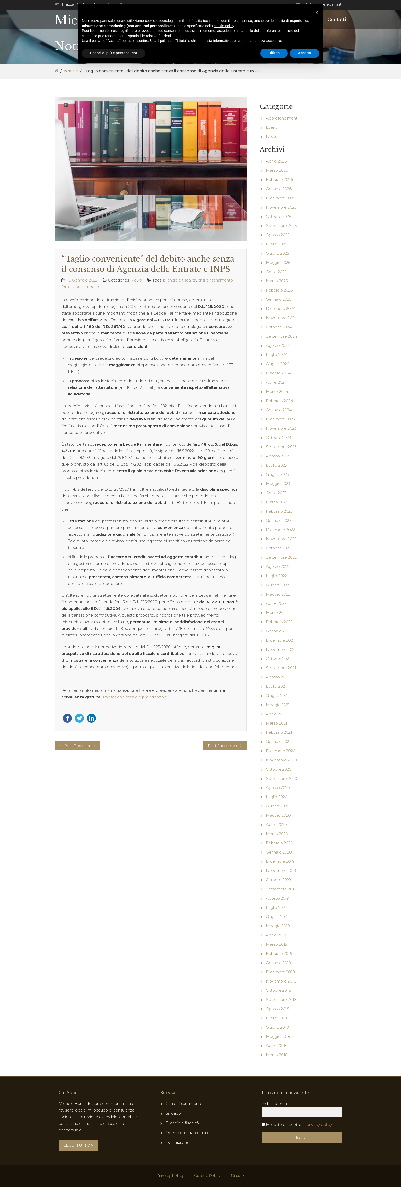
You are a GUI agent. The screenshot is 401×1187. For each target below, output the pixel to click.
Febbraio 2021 (279, 732)
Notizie (71, 70)
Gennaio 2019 (278, 962)
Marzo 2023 (277, 502)
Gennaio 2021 (278, 741)
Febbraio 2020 (279, 842)
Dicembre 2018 (280, 971)
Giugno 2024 (277, 363)
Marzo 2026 (277, 170)
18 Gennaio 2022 (82, 280)
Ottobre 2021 (278, 658)
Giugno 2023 (277, 474)
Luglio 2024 (276, 354)
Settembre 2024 (281, 336)
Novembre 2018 (281, 981)
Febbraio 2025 (279, 290)
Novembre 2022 (281, 538)
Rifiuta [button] (274, 53)
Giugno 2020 (277, 806)
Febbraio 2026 (279, 179)
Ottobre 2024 (279, 327)
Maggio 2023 (278, 483)
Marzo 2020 (277, 833)
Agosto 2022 (277, 566)
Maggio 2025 (278, 262)
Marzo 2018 (277, 1054)
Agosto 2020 (278, 787)
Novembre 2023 (281, 428)
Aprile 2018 (276, 1045)
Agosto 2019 (277, 898)
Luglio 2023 (276, 465)
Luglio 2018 (276, 1018)
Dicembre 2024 (280, 308)
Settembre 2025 (281, 225)
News (136, 280)
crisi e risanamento (215, 280)
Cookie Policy (207, 1175)
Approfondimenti (282, 118)
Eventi (272, 127)
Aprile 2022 (276, 603)
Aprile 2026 (276, 161)
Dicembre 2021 (280, 640)
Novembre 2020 (281, 760)
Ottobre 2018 (278, 990)
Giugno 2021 (277, 695)
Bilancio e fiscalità (182, 1122)
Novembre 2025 (281, 207)
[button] (317, 12)
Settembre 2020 (281, 778)
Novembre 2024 (281, 317)
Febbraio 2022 (279, 621)
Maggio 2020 (278, 815)
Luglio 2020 (276, 796)
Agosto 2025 (278, 234)
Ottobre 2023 (278, 437)
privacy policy (319, 1124)
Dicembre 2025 (280, 198)
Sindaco (173, 1113)
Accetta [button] (304, 53)
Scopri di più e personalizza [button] (113, 53)
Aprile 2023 (276, 492)
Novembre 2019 (281, 870)
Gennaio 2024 (279, 409)
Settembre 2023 (281, 446)
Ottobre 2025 (278, 216)
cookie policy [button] (224, 26)
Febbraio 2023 (279, 511)
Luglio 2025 (276, 244)
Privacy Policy (170, 1175)
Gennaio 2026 (279, 188)
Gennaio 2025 (279, 299)
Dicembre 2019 (280, 861)
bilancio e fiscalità (179, 280)
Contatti (337, 19)
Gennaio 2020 (279, 852)
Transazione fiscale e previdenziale (134, 697)
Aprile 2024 (276, 382)
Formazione (176, 1142)
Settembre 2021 (281, 667)
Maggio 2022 (278, 594)
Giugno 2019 (277, 916)
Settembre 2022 (281, 557)
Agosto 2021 (277, 677)
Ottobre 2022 (278, 548)
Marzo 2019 (276, 944)
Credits (238, 1175)
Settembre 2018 (281, 999)
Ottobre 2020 (279, 769)
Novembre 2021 (281, 649)
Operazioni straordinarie (187, 1132)
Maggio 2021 (278, 704)
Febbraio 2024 (279, 400)
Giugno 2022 (277, 584)
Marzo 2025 (277, 280)
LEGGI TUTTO (78, 1145)
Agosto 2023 (277, 456)
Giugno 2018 (277, 1027)
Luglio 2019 (276, 907)
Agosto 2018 (277, 1008)
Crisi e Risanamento (184, 1103)
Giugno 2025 (277, 253)
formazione (72, 286)
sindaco (92, 286)
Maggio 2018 (278, 1036)
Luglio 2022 (276, 575)
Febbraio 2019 (279, 953)
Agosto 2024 (278, 345)
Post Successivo (222, 745)
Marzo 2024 (277, 391)
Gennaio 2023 (278, 520)
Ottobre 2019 (278, 879)
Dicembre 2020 (280, 750)
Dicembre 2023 (280, 419)
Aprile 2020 (276, 824)
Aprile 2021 (276, 713)
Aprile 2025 (276, 271)
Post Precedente (79, 745)
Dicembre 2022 (280, 529)
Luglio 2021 (276, 686)
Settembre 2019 (281, 889)
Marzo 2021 (276, 723)
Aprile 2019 (276, 935)
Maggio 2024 (278, 373)
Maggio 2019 (278, 925)
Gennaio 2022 (278, 631)
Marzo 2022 (277, 612)
